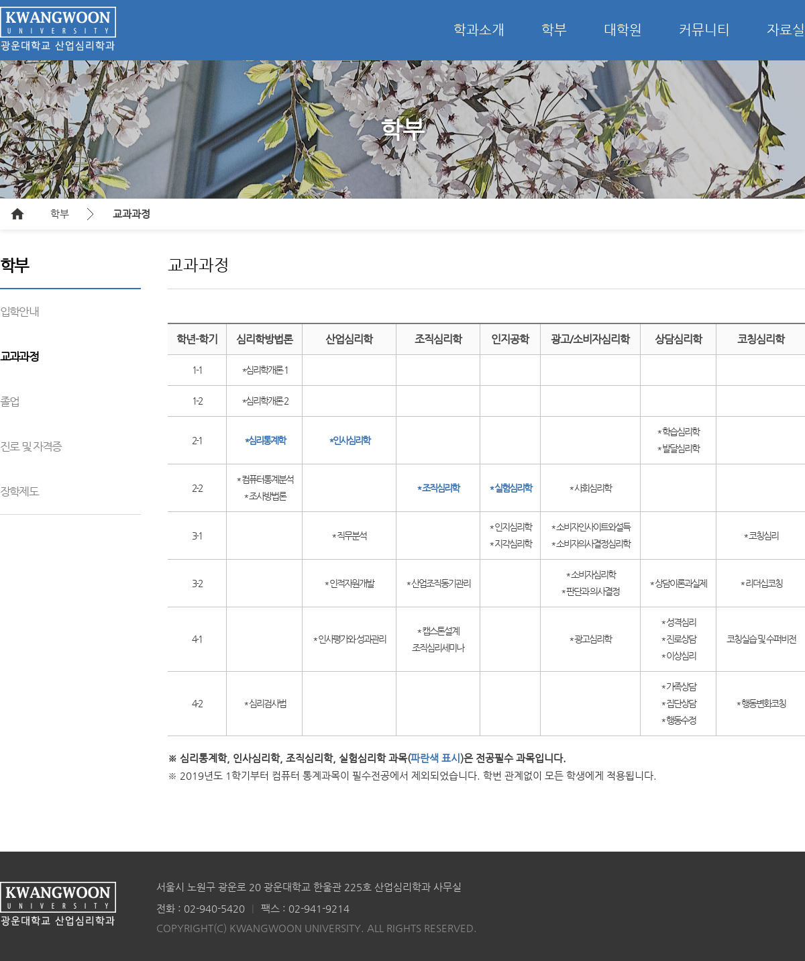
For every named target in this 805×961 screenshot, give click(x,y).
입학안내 (19, 311)
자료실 (786, 30)
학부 (554, 30)
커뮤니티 (704, 30)
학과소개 (478, 30)
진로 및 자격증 (31, 446)
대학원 (623, 30)
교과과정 (131, 213)
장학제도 (19, 491)
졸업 (9, 401)
